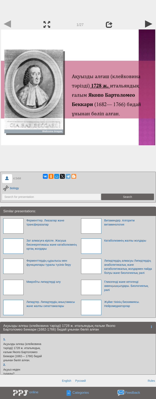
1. (4, 339)
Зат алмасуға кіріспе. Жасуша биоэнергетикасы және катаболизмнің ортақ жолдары (51, 244)
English (66, 380)
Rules (151, 380)
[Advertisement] (78, 9)
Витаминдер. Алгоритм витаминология (119, 222)
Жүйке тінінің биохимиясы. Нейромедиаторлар (122, 304)
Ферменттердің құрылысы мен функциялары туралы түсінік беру (48, 262)
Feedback (132, 393)
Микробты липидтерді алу (43, 281)
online (33, 392)
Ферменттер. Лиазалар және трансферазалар (45, 222)
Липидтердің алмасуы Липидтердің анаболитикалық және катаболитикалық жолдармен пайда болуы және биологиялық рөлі (128, 266)
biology (11, 188)
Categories (81, 393)
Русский (80, 380)
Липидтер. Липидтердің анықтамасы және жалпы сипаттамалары (50, 304)
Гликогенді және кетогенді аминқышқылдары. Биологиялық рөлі (126, 286)
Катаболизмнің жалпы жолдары (125, 240)
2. (4, 364)
